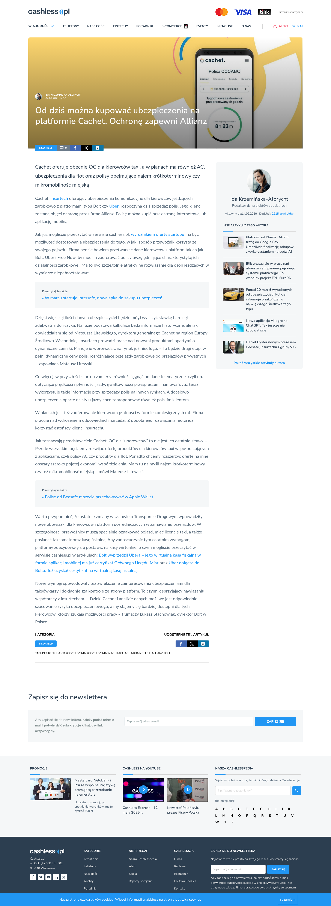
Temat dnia (91, 859)
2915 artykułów (282, 214)
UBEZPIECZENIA (76, 653)
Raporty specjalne (140, 881)
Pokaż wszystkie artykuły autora (259, 363)
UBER (61, 653)
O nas (246, 26)
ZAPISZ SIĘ (275, 721)
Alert (132, 866)
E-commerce (172, 26)
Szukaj (133, 874)
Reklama (179, 866)
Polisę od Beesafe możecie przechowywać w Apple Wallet (97, 496)
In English (225, 26)
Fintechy (120, 26)
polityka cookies (188, 899)
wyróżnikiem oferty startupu (157, 234)
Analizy (88, 881)
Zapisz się (278, 869)
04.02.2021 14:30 (55, 98)
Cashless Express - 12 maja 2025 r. (140, 810)
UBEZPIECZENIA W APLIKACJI (105, 653)
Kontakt (179, 889)
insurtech (59, 198)
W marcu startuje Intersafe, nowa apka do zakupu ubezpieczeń (102, 297)
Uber (114, 205)
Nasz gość (96, 26)
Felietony (71, 26)
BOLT (167, 653)
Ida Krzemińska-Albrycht (63, 95)
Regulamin (181, 874)
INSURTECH (46, 148)
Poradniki (144, 26)
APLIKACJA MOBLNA (137, 653)
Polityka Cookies (185, 881)
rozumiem (288, 899)
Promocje (38, 768)
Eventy (202, 26)
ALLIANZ (157, 653)
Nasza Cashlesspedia (143, 859)
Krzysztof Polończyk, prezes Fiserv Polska (183, 810)
